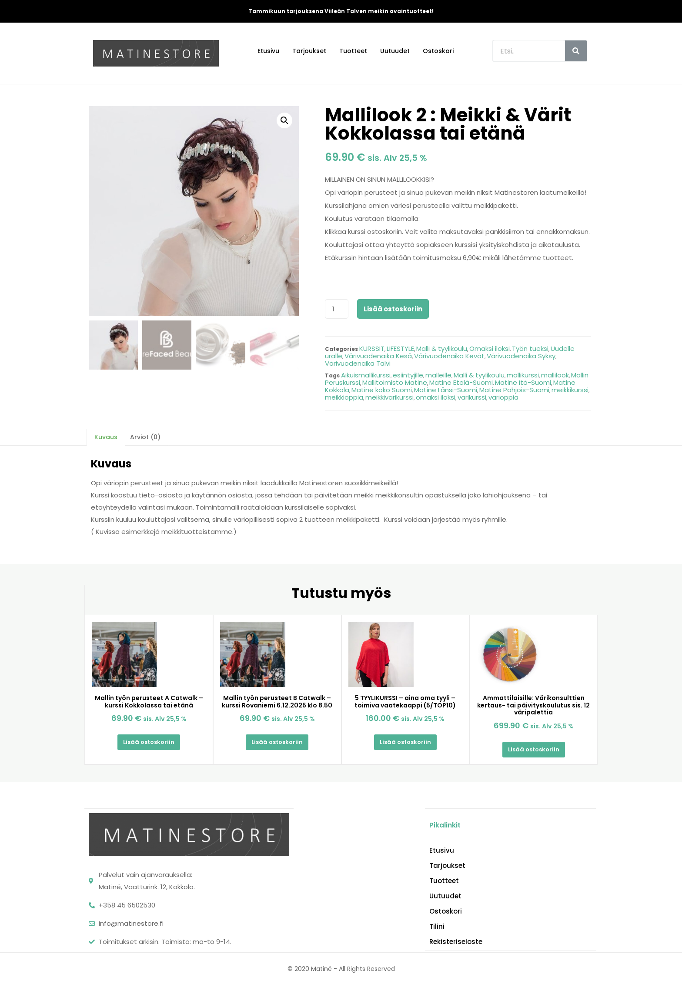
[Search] (576, 50)
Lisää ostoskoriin (393, 309)
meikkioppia (344, 397)
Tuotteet (353, 51)
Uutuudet (395, 51)
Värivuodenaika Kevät (449, 355)
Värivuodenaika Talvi (358, 363)
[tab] (106, 437)
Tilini (437, 925)
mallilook (555, 375)
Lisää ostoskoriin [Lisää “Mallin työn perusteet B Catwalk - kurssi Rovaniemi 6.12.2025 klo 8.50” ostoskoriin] (277, 742)
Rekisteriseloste (455, 941)
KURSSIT (371, 348)
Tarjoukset (309, 51)
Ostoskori (438, 51)
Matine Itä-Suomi (523, 382)
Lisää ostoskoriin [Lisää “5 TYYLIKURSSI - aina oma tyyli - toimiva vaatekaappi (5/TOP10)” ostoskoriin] (405, 742)
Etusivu (268, 51)
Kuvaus (105, 437)
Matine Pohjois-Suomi (514, 389)
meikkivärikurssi (389, 397)
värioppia (503, 397)
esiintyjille (408, 375)
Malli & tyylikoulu (441, 348)
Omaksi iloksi (489, 348)
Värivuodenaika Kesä (378, 355)
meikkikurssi (570, 389)
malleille (438, 375)
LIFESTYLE (400, 348)
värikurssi (472, 397)
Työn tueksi (530, 348)
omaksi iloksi (435, 397)
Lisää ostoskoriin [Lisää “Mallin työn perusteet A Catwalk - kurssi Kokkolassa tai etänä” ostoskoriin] (148, 742)
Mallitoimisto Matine (394, 382)
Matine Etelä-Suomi (461, 382)
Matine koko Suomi (381, 389)
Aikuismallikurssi (366, 375)
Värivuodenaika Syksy (521, 355)
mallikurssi (523, 375)
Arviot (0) (145, 437)
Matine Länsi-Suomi (445, 389)
